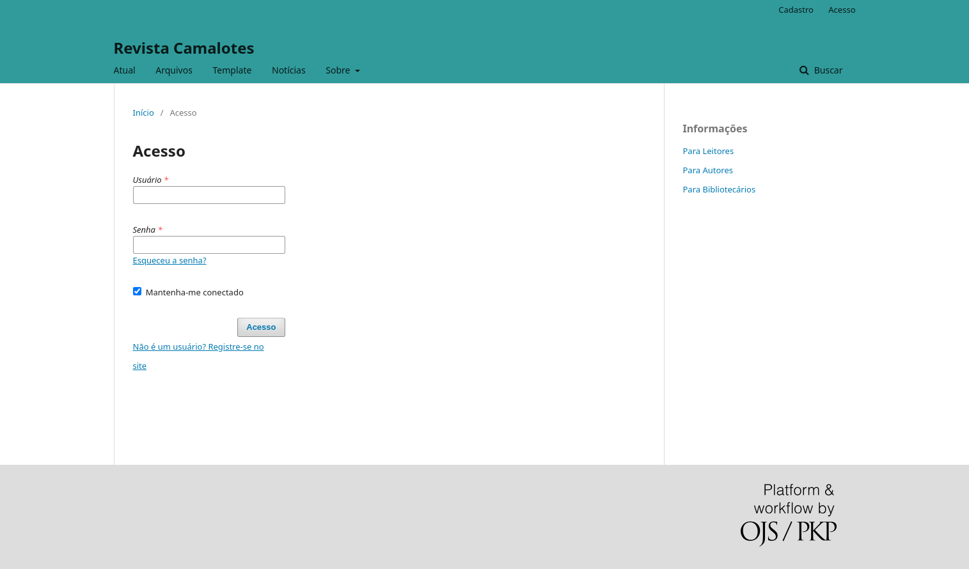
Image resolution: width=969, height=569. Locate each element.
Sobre (339, 70)
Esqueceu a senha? (170, 260)
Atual (125, 70)
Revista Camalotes (184, 47)
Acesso (841, 9)
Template (232, 70)
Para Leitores (708, 151)
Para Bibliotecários (719, 189)
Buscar (827, 70)
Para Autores (708, 170)
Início (143, 112)
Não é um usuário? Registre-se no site (198, 356)
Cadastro (796, 9)
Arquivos (174, 70)
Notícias (289, 70)
